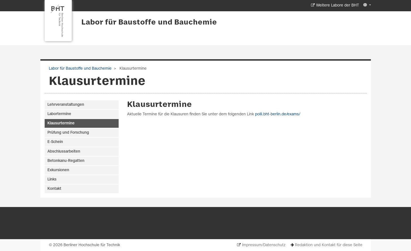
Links (51, 179)
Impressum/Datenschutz (263, 245)
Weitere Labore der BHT (337, 5)
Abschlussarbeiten (63, 151)
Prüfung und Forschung (68, 133)
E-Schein (55, 142)
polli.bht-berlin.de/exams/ (277, 114)
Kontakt (54, 189)
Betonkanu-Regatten (65, 161)
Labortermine (59, 114)
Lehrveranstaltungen (65, 105)
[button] (366, 5)
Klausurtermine (159, 104)
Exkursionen (58, 170)
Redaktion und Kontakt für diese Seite (328, 245)
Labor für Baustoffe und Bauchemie (149, 22)
